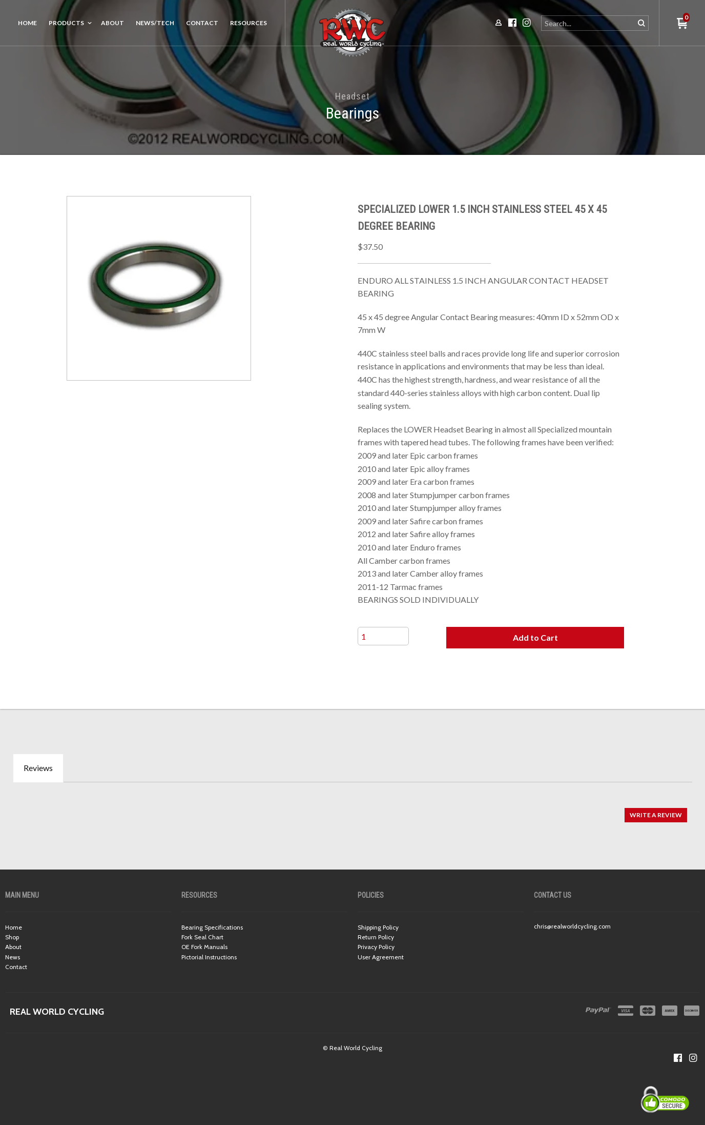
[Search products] (588, 23)
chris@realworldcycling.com (572, 926)
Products (66, 23)
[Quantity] (383, 636)
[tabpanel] (352, 810)
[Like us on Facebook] (678, 1058)
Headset (352, 96)
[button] (535, 637)
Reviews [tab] (38, 768)
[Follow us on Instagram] (693, 1058)
